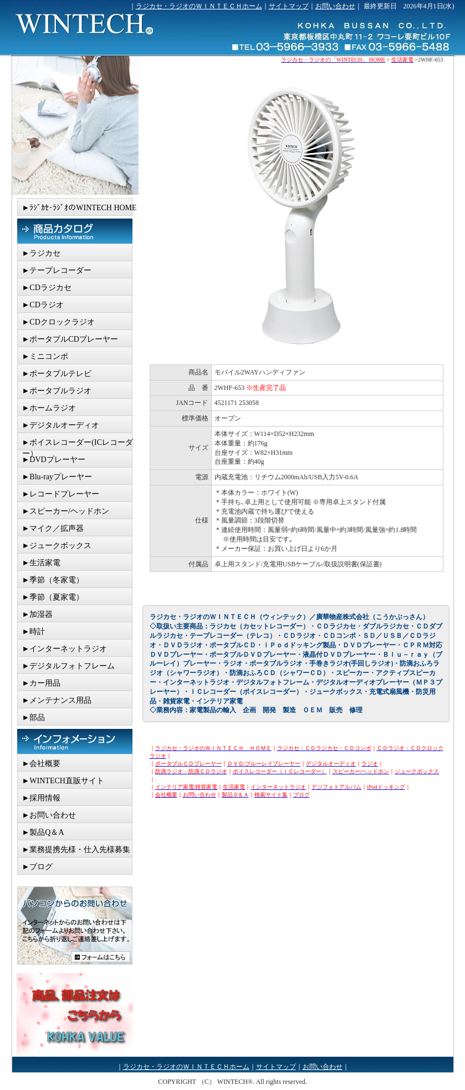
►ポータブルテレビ (57, 373)
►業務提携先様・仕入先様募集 (76, 849)
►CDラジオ (43, 305)
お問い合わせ (335, 6)
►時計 (33, 631)
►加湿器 (37, 614)
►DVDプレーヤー (53, 459)
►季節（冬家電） (53, 580)
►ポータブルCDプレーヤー (70, 339)
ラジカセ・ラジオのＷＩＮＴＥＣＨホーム (199, 6)
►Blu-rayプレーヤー (57, 477)
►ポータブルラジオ (57, 391)
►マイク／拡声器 (53, 528)
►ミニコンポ (45, 356)
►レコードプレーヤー (61, 494)
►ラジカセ (41, 253)
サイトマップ (289, 6)
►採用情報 (41, 798)
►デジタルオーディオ (61, 425)
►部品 (33, 717)
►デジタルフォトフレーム (68, 666)
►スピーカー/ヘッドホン (66, 511)
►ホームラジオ (49, 408)
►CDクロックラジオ (58, 322)
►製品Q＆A (43, 832)
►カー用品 (41, 683)
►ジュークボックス (57, 545)
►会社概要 (41, 763)
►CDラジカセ (46, 287)
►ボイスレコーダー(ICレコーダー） (78, 444)
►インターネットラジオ (65, 649)
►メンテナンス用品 (57, 700)
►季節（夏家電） (53, 597)
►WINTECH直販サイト (63, 781)
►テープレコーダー (57, 270)
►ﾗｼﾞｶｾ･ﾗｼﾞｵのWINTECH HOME (79, 208)
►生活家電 (41, 563)
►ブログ (37, 867)
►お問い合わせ (49, 815)
